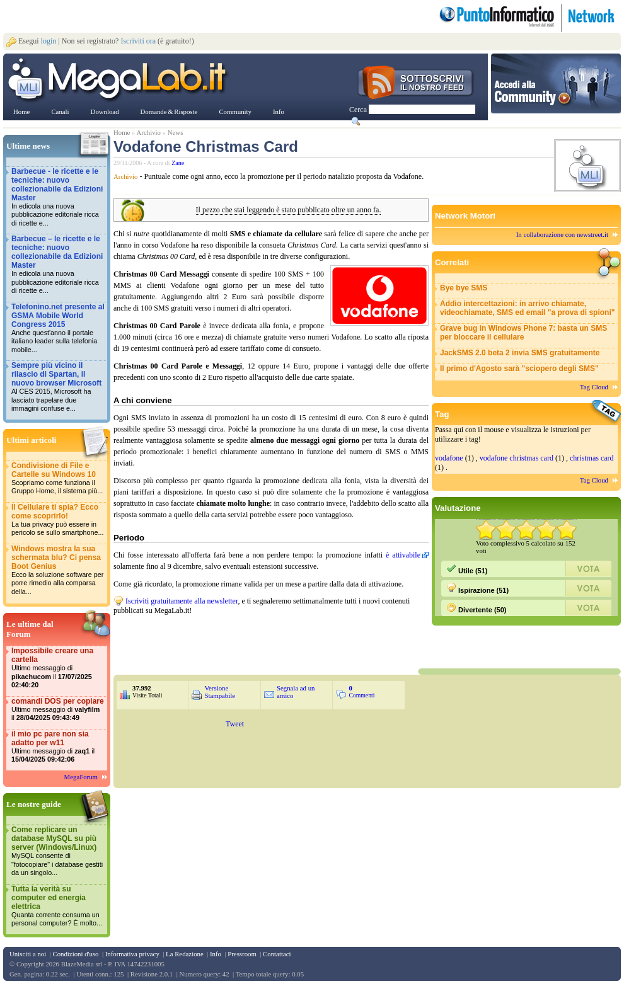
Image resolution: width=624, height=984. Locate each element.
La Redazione (185, 954)
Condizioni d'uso (75, 954)
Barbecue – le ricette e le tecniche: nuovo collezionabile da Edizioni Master (58, 264)
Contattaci (277, 954)
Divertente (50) (476, 608)
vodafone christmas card (516, 458)
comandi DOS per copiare (58, 710)
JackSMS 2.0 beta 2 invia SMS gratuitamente (519, 352)
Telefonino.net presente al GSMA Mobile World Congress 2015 (58, 328)
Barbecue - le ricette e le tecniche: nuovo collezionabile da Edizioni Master (58, 197)
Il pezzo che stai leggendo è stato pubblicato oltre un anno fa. (288, 210)
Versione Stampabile (219, 691)
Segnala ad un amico (296, 691)
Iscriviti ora (138, 41)
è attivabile (403, 555)
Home (121, 132)
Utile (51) (467, 569)
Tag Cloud (594, 387)
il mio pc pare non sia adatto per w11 (58, 746)
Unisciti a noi (27, 954)
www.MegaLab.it (119, 81)
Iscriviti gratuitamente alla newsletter (181, 601)
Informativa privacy (132, 954)
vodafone (449, 458)
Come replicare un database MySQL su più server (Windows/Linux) (58, 851)
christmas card (592, 458)
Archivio (149, 132)
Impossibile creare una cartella (58, 668)
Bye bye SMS (463, 287)
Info (215, 954)
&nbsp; (264, 640)
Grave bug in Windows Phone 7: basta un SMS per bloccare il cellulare (523, 332)
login (49, 41)
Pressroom (242, 954)
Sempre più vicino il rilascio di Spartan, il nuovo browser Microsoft (58, 387)
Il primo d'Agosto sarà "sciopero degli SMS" (519, 368)
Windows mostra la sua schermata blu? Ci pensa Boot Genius (58, 570)
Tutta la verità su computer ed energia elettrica (58, 906)
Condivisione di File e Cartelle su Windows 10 (58, 478)
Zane (177, 162)
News (175, 132)
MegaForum (81, 777)
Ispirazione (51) (477, 588)
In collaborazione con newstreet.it (562, 234)
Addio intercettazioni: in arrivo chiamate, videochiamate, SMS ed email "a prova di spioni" (527, 308)
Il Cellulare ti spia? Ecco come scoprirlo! (58, 520)
